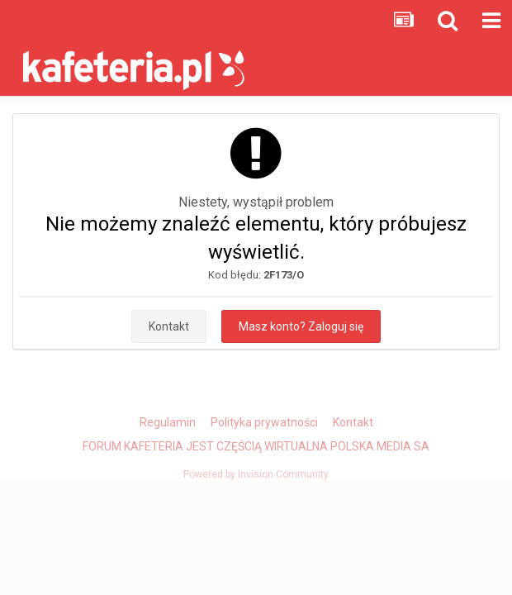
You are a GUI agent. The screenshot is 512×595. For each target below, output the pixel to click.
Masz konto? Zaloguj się (301, 326)
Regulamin (168, 422)
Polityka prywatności (264, 422)
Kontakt (169, 326)
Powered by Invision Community (256, 474)
